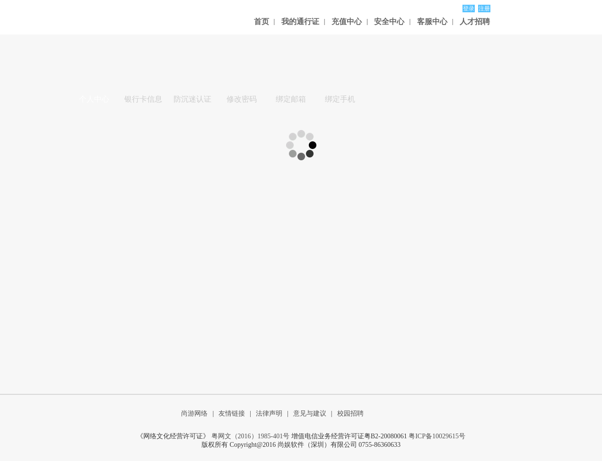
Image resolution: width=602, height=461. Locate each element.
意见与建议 (309, 413)
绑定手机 (340, 99)
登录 (468, 8)
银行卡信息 (143, 99)
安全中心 (389, 21)
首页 (261, 21)
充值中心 (347, 21)
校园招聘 (350, 413)
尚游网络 (194, 413)
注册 (484, 8)
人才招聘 (475, 21)
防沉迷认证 (192, 99)
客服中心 (432, 21)
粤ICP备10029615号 (437, 436)
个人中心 (94, 99)
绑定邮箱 (291, 99)
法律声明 (269, 413)
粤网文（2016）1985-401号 (250, 436)
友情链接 (231, 413)
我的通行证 (300, 21)
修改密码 (242, 99)
